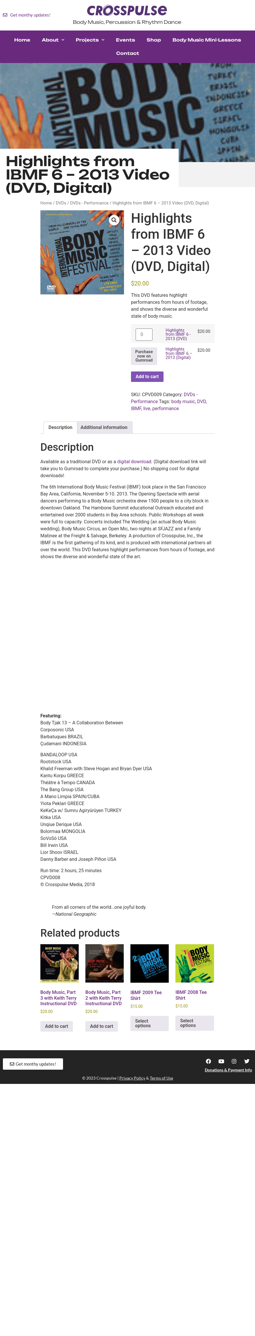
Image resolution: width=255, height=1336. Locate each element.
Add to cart (147, 376)
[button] (114, 220)
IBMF (136, 408)
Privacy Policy (132, 1077)
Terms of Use (161, 1077)
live (146, 408)
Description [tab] (60, 427)
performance (165, 408)
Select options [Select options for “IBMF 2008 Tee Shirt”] (188, 1023)
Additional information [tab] (103, 427)
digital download (134, 461)
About (53, 39)
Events (125, 40)
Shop (154, 40)
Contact (127, 53)
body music (183, 401)
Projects (90, 39)
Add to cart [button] (56, 1026)
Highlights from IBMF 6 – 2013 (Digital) (179, 353)
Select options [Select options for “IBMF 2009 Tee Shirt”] (143, 1023)
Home (22, 40)
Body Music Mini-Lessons (207, 40)
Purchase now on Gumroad (144, 356)
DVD (201, 401)
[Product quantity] (144, 334)
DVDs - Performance (89, 203)
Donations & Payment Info (228, 1069)
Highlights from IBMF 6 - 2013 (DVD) (178, 334)
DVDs (61, 203)
